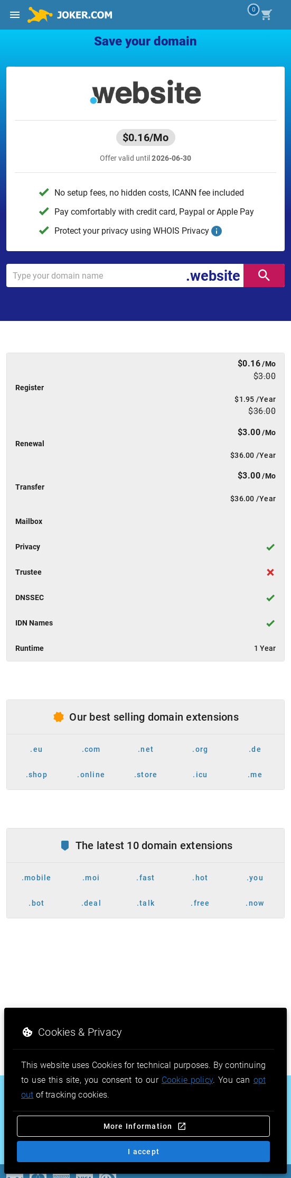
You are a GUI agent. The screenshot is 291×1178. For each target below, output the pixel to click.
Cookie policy (187, 1080)
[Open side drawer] (14, 14)
